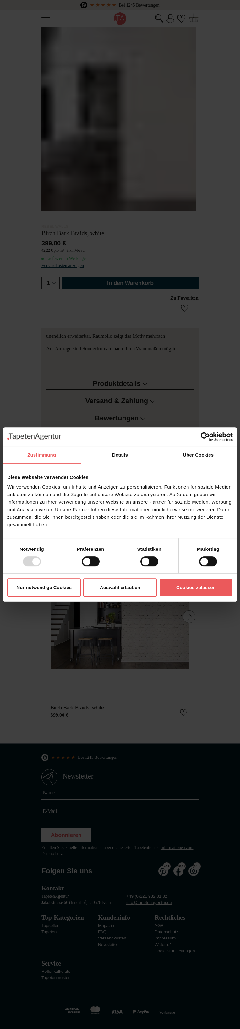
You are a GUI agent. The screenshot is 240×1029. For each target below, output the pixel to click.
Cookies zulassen (196, 587)
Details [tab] (120, 454)
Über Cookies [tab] (198, 454)
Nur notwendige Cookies (44, 587)
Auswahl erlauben (120, 587)
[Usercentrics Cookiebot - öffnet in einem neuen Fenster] (205, 436)
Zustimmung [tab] (41, 454)
